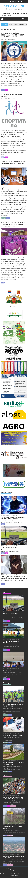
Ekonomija (3, 218)
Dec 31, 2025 (6, 702)
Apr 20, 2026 (4, 515)
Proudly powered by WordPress (8, 873)
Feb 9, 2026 (6, 854)
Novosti (2, 90)
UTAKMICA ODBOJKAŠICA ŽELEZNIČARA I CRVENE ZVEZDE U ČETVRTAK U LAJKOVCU (12, 35)
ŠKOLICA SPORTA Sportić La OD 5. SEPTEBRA (12, 95)
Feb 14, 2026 (6, 824)
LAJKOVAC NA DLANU (14, 6)
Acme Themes (15, 875)
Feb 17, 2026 (6, 795)
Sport (6, 90)
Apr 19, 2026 (4, 545)
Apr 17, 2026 (6, 639)
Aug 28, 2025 (6, 733)
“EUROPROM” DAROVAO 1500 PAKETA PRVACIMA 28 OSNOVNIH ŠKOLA (14, 223)
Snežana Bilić (11, 39)
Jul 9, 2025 (5, 760)
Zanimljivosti (13, 806)
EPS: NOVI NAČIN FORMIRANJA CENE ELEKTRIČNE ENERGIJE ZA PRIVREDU (13, 162)
